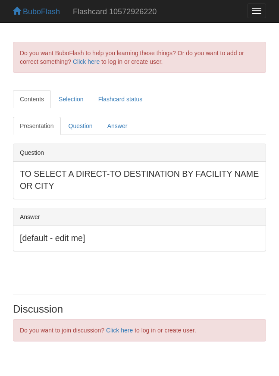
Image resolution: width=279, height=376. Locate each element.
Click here (86, 61)
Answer (117, 125)
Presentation (37, 125)
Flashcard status (120, 99)
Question (81, 125)
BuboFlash (36, 11)
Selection (71, 99)
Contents (32, 99)
